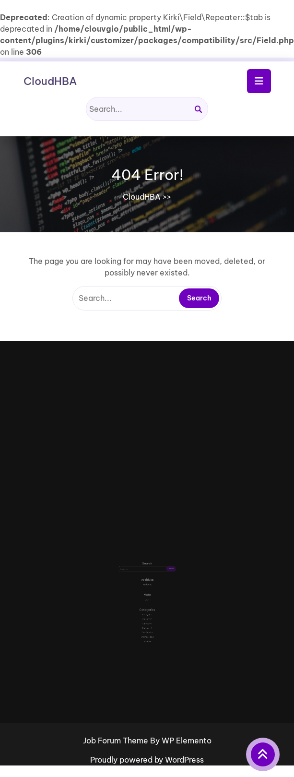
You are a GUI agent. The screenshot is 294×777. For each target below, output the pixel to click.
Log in (147, 595)
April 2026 (147, 584)
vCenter (146, 623)
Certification (147, 617)
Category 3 (146, 611)
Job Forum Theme (116, 740)
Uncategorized (147, 621)
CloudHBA (50, 81)
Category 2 (146, 608)
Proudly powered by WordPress (147, 760)
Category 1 (147, 605)
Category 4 (146, 614)
